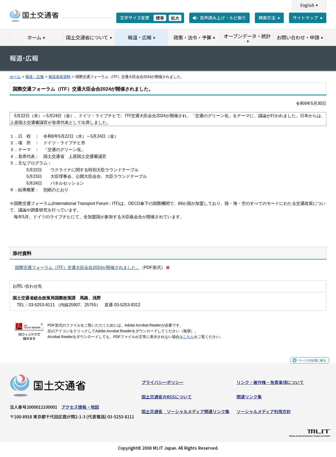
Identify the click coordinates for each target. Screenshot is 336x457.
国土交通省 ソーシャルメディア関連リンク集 (185, 413)
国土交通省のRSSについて (166, 399)
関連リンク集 (249, 399)
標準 (160, 18)
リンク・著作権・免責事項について (270, 384)
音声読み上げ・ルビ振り (223, 17)
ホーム (15, 77)
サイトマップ (305, 17)
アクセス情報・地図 (80, 409)
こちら (188, 337)
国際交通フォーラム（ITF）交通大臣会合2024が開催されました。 (77, 267)
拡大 (175, 18)
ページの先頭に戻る (308, 365)
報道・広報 (34, 77)
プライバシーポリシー (162, 384)
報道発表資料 (60, 77)
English (307, 5)
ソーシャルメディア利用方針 (264, 413)
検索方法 (267, 17)
